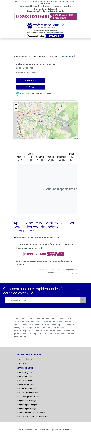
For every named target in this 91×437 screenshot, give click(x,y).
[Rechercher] (83, 300)
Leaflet (76, 138)
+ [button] (16, 105)
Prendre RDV (30, 80)
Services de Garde (25, 368)
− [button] (16, 109)
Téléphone (30, 87)
